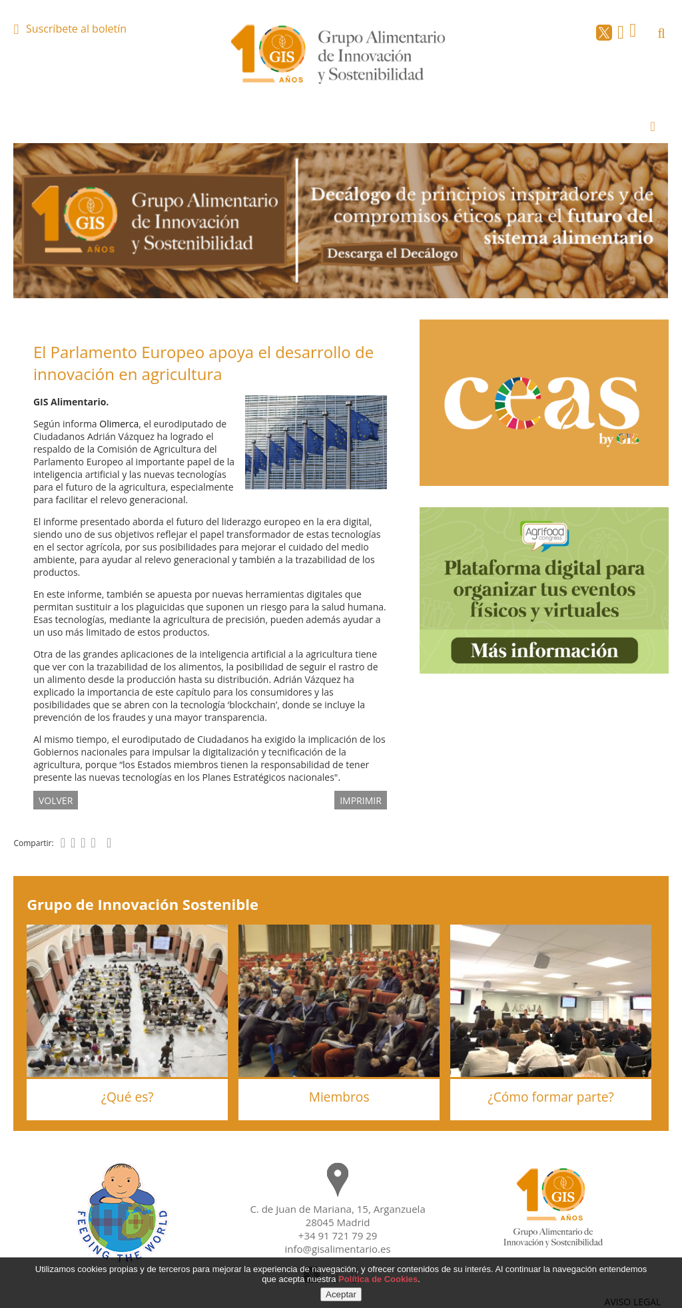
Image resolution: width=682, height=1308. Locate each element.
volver (56, 800)
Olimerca (119, 423)
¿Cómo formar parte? (550, 1097)
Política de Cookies (378, 1279)
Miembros (339, 1097)
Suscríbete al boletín (76, 28)
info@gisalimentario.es (338, 1248)
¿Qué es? (127, 1097)
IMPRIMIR (361, 800)
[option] (340, 220)
